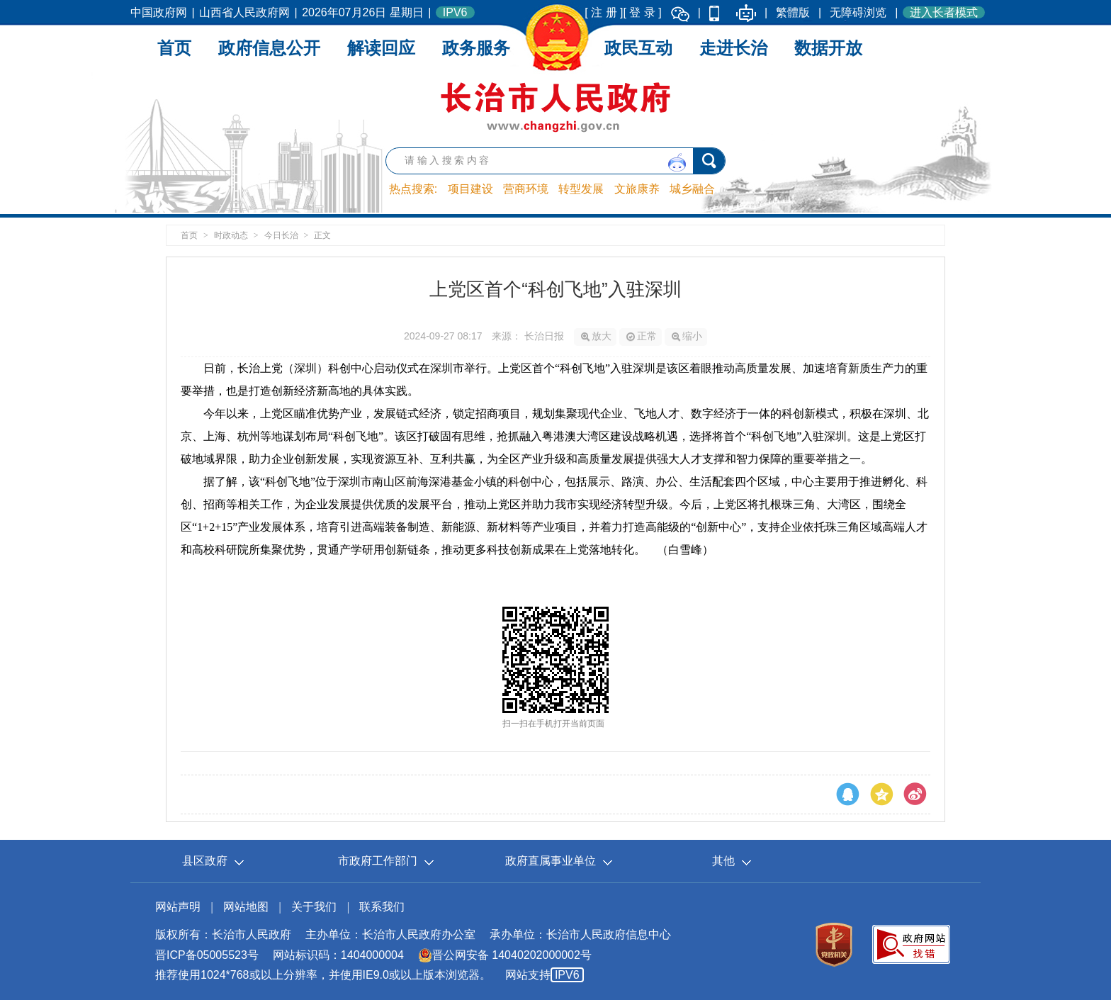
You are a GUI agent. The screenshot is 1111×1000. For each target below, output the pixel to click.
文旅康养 (637, 189)
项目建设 (470, 189)
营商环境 (525, 189)
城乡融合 (692, 189)
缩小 (687, 336)
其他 (723, 861)
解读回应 (381, 47)
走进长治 (733, 47)
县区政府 (204, 861)
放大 (596, 336)
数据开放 (828, 47)
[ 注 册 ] (604, 12)
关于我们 (314, 907)
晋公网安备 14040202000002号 (505, 955)
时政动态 (231, 235)
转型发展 (581, 189)
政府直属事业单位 (550, 861)
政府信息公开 (269, 47)
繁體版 (793, 12)
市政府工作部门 (377, 861)
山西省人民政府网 (244, 12)
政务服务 (476, 47)
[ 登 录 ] (643, 12)
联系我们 (382, 907)
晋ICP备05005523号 (207, 955)
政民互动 (638, 47)
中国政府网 (158, 12)
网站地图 (246, 907)
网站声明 (178, 907)
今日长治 (281, 235)
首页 (174, 47)
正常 (641, 336)
